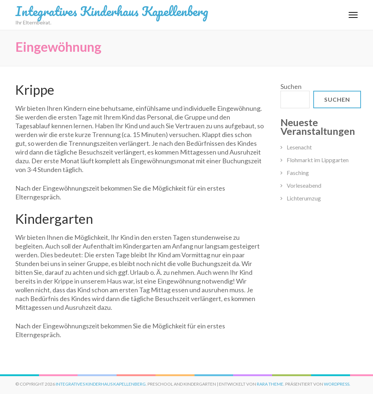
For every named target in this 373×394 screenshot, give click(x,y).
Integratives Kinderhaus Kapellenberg (111, 11)
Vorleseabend (304, 185)
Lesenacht (299, 147)
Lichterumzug (304, 198)
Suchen (291, 86)
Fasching (298, 172)
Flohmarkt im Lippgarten (318, 159)
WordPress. (337, 384)
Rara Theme (270, 384)
